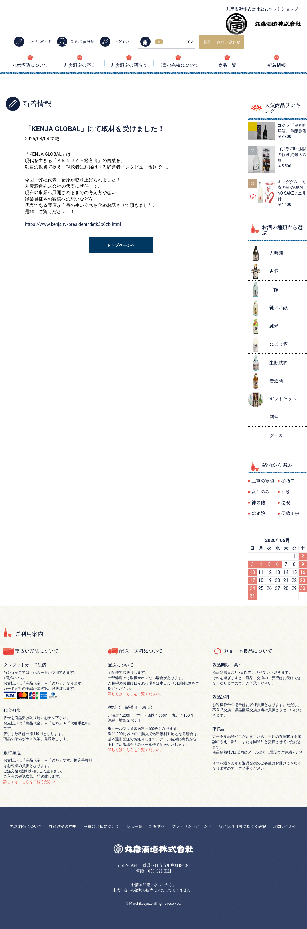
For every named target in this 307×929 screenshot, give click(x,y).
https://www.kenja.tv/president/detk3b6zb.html (73, 224)
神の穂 (258, 502)
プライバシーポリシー (192, 826)
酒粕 (273, 417)
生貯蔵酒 (278, 362)
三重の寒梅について (178, 65)
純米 (273, 326)
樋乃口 (288, 480)
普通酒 (276, 380)
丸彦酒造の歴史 (79, 65)
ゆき (285, 491)
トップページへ (121, 245)
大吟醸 (276, 253)
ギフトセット (283, 399)
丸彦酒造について (30, 65)
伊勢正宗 (290, 513)
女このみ (260, 491)
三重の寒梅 (262, 480)
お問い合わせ (285, 826)
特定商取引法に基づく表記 (242, 826)
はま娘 (258, 513)
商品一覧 (227, 65)
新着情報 (276, 65)
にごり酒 (278, 344)
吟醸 (273, 289)
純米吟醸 (278, 307)
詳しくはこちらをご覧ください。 (31, 782)
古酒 (273, 271)
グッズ (276, 435)
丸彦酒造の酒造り (129, 65)
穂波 (285, 502)
